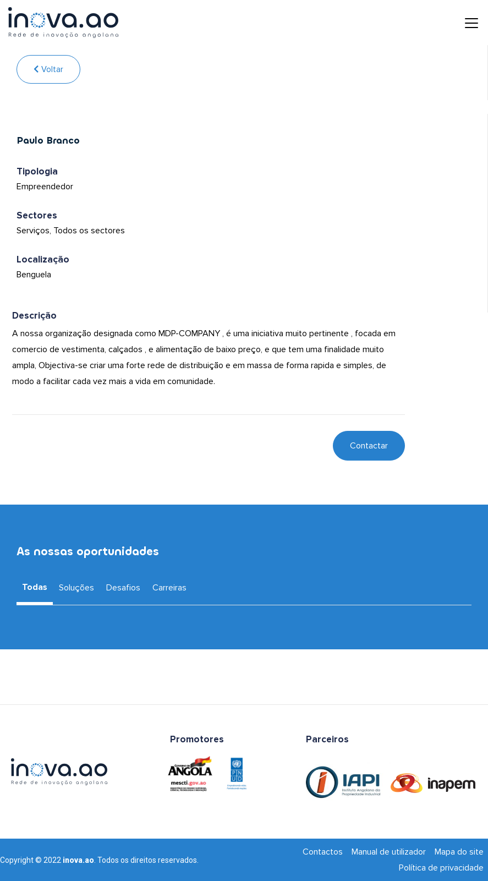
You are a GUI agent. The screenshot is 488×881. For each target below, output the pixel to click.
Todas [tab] (34, 587)
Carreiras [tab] (169, 587)
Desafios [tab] (123, 587)
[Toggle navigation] (463, 22)
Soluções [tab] (76, 587)
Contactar (369, 445)
